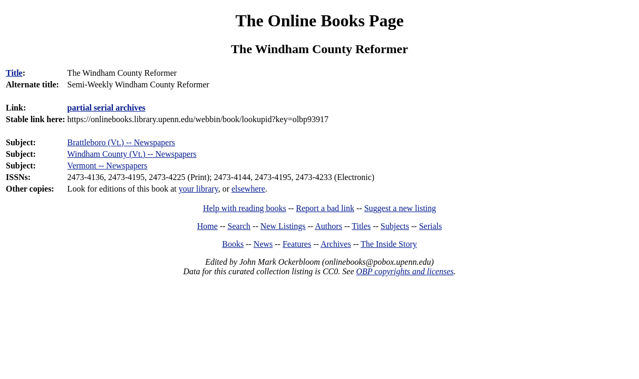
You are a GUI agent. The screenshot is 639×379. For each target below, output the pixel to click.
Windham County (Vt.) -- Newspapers (132, 153)
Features (297, 244)
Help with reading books (244, 208)
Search (239, 226)
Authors (328, 226)
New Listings (283, 226)
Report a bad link (325, 208)
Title (14, 72)
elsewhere (248, 188)
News (263, 244)
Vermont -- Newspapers (107, 165)
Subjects (395, 226)
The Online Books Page (319, 20)
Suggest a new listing (400, 208)
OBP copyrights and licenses (404, 271)
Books (233, 244)
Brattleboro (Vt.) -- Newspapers (121, 142)
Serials (430, 226)
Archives (336, 244)
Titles (361, 226)
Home (207, 226)
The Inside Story (389, 244)
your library (198, 188)
